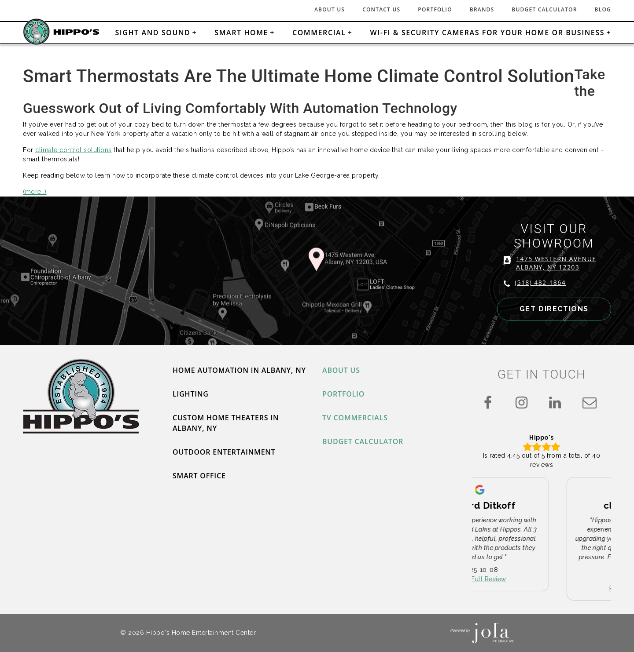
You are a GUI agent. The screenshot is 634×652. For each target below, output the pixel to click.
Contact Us (381, 9)
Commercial (319, 32)
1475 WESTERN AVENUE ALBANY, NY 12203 (556, 263)
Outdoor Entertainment (224, 452)
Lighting (191, 394)
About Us (329, 9)
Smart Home (241, 32)
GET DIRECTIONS (554, 309)
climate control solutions (73, 149)
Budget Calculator (544, 9)
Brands (482, 9)
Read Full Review (542, 579)
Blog (603, 9)
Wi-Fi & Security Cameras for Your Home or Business (487, 32)
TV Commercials (355, 418)
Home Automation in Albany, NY (239, 370)
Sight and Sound (152, 32)
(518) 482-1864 (540, 282)
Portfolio (435, 9)
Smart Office (199, 476)
